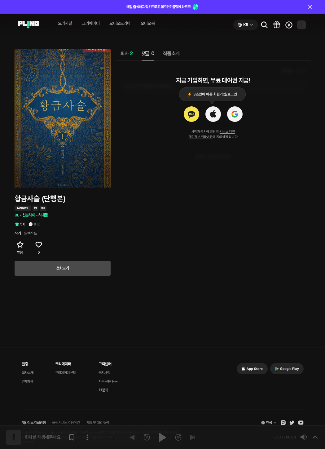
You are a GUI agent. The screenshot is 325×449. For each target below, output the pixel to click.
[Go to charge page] (289, 25)
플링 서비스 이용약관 (66, 422)
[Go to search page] (264, 25)
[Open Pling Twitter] (291, 422)
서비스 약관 (227, 132)
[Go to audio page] (28, 25)
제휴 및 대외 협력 (97, 422)
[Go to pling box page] (276, 25)
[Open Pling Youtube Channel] (301, 422)
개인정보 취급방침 (201, 137)
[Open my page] (301, 25)
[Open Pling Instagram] (283, 422)
